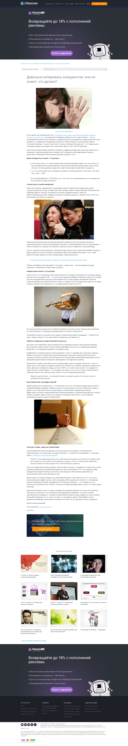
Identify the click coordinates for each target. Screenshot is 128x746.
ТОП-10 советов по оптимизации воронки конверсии (31, 603)
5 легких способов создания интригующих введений (30, 576)
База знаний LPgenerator (29, 711)
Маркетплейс (68, 716)
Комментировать (46, 529)
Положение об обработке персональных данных (50, 707)
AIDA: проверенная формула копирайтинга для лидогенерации (61, 576)
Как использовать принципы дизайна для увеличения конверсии (64, 630)
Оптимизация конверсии (93, 711)
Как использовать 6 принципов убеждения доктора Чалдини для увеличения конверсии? (31, 631)
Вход (88, 4)
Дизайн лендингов (91, 709)
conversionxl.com (45, 507)
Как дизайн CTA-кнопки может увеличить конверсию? (93, 603)
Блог (22, 706)
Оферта (44, 713)
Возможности (49, 4)
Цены (67, 4)
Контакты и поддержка (49, 710)
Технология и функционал (72, 706)
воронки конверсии (49, 455)
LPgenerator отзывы (27, 714)
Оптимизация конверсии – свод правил (93, 630)
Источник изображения (64, 131)
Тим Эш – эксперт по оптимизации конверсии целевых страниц (62, 603)
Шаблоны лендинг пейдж (72, 709)
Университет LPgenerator (29, 709)
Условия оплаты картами (28, 742)
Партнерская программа (71, 714)
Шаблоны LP (60, 4)
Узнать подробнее (61, 53)
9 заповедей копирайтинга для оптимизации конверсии (90, 576)
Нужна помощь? (80, 4)
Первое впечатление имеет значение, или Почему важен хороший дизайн (59, 260)
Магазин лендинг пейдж (71, 711)
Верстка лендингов (91, 706)
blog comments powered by (34, 641)
